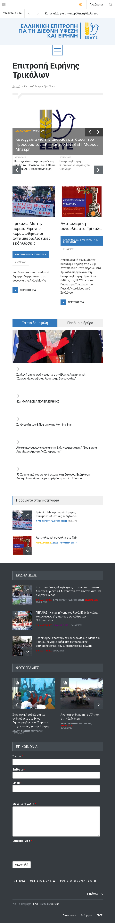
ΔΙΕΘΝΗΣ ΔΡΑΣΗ (61, 625)
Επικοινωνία (69, 915)
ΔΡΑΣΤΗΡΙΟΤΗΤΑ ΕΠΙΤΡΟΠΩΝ (30, 254)
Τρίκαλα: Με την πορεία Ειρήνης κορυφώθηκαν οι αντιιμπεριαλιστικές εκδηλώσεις (31, 233)
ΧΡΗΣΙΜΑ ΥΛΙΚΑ (42, 881)
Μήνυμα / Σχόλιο (24, 804)
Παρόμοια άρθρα (80, 323)
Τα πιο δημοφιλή (35, 323)
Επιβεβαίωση (22, 840)
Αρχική (16, 86)
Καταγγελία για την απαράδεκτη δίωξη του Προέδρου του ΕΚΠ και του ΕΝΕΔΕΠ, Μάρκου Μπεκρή (71, 13)
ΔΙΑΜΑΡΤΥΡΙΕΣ (44, 600)
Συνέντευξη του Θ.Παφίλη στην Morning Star (44, 424)
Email (17, 782)
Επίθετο (19, 769)
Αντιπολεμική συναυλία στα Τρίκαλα (81, 226)
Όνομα (17, 756)
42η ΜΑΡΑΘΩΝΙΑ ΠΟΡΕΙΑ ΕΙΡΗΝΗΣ (37, 401)
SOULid (55, 904)
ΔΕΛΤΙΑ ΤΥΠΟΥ (23, 131)
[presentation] (42, 850)
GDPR (100, 915)
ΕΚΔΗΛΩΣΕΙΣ (91, 600)
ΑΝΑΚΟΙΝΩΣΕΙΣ (71, 240)
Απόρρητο (86, 915)
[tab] (35, 323)
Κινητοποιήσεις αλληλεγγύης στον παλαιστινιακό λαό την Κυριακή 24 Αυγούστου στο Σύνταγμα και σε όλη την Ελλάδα (68, 591)
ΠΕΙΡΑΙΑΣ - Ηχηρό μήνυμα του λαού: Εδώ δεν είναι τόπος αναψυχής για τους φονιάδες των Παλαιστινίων (67, 616)
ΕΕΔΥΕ (35, 904)
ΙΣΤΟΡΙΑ (18, 881)
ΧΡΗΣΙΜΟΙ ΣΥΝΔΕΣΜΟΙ (78, 881)
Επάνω (92, 894)
